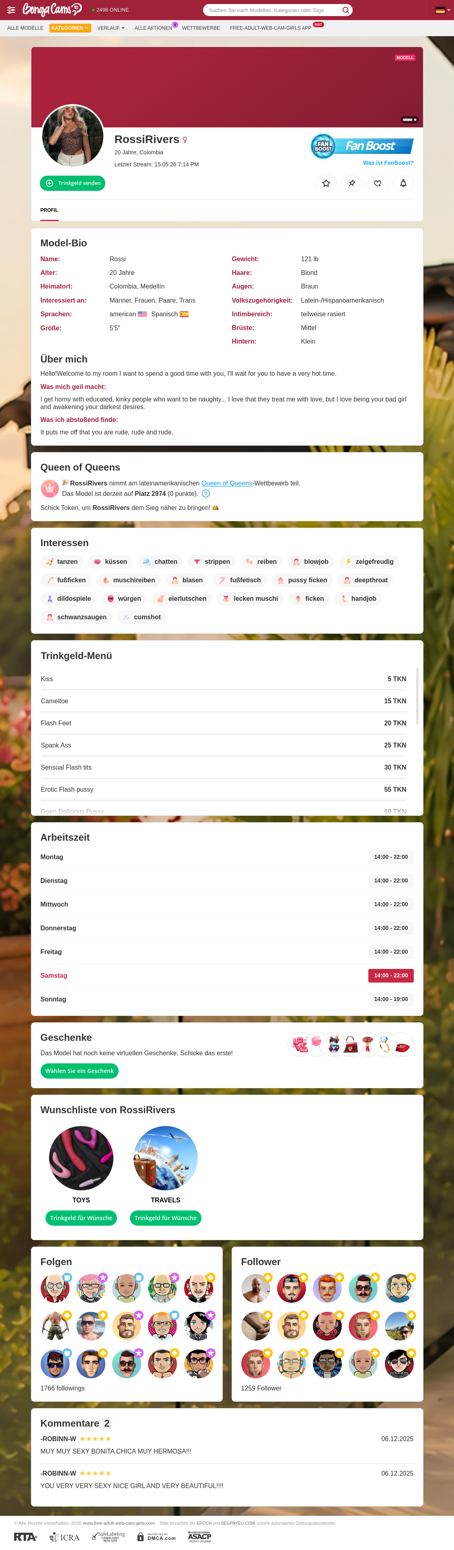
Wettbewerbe (201, 28)
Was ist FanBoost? (388, 163)
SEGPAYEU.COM (238, 1523)
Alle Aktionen (155, 27)
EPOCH (204, 1523)
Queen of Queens (226, 483)
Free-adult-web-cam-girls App (272, 27)
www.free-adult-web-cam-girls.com (119, 1522)
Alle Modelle (25, 28)
